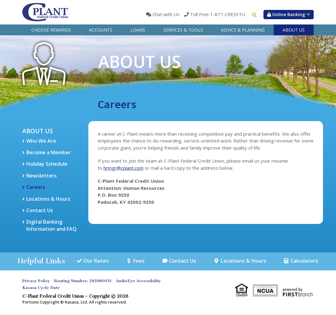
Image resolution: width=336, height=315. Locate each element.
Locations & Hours (48, 198)
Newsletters (41, 175)
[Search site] (254, 15)
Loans (137, 30)
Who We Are (41, 141)
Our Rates (96, 261)
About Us (294, 30)
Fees (138, 261)
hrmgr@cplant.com (124, 168)
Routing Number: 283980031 (83, 281)
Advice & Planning (243, 30)
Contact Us (39, 210)
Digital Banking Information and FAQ (51, 225)
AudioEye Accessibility (138, 281)
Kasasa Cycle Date (41, 288)
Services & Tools (183, 30)
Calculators (304, 261)
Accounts (101, 30)
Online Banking (286, 14)
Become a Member (48, 152)
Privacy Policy (36, 281)
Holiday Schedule (47, 163)
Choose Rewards (51, 30)
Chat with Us (165, 14)
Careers (35, 187)
